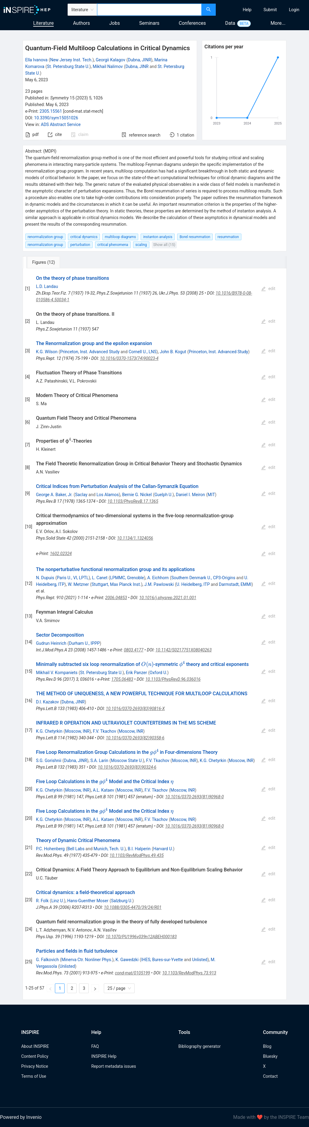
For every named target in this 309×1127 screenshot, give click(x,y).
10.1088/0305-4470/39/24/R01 (132, 907)
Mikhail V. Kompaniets (57, 672)
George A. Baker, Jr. (54, 494)
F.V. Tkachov (104, 731)
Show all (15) (164, 244)
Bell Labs (75, 848)
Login (294, 9)
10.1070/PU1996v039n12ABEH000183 (141, 936)
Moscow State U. (127, 760)
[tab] (43, 262)
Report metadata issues (113, 1066)
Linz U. (57, 900)
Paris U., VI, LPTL (72, 577)
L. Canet (99, 577)
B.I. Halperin (139, 848)
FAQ (95, 1046)
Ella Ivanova (36, 59)
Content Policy (34, 1056)
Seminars (149, 23)
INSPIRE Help (103, 1056)
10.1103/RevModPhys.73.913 (189, 972)
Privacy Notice (34, 1066)
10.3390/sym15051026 (56, 117)
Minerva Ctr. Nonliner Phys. (86, 959)
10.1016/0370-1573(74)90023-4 (129, 358)
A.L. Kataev (103, 790)
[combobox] (149, 10)
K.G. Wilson (46, 351)
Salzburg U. (121, 900)
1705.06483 (122, 679)
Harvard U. (163, 848)
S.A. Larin (99, 760)
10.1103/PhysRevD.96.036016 (173, 679)
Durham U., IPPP (84, 643)
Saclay (81, 494)
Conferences (192, 23)
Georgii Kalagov (110, 59)
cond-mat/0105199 (132, 972)
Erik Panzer (136, 672)
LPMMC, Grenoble (127, 577)
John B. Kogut (173, 351)
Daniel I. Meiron (190, 494)
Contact (270, 1076)
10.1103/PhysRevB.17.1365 (132, 501)
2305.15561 (51, 111)
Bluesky (270, 1056)
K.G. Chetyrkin (49, 731)
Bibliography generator (199, 1046)
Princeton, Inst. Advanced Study (89, 351)
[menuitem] (247, 9)
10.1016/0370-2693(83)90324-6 (127, 767)
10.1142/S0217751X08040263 (183, 649)
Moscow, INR (77, 731)
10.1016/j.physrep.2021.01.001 (167, 597)
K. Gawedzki (127, 959)
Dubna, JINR (139, 59)
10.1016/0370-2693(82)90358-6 (135, 737)
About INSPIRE (35, 1046)
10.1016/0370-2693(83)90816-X (135, 708)
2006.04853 (116, 597)
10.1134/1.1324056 (135, 538)
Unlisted (199, 959)
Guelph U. (163, 494)
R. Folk (42, 900)
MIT (211, 494)
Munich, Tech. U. (109, 848)
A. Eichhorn (158, 577)
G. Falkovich (47, 959)
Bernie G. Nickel (137, 494)
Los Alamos (108, 494)
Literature (43, 23)
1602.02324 (61, 553)
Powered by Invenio (21, 1117)
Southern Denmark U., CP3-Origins (203, 577)
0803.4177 (133, 649)
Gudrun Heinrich (51, 643)
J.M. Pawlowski (159, 584)
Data (230, 23)
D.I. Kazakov (47, 701)
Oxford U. (158, 672)
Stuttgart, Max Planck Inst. (116, 584)
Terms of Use (33, 1076)
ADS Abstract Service (61, 124)
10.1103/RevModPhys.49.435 (137, 855)
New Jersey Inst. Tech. (71, 59)
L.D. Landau (47, 286)
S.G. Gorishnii (48, 760)
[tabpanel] (155, 634)
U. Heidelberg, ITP (193, 584)
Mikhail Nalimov (108, 66)
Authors (81, 23)
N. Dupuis (45, 577)
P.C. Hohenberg (50, 848)
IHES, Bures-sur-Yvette (162, 959)
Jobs (114, 23)
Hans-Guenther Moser (87, 900)
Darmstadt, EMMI (235, 584)
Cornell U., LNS (142, 351)
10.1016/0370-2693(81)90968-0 (194, 796)
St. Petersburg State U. (68, 66)
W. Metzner (78, 584)
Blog (267, 1046)
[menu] (263, 9)
